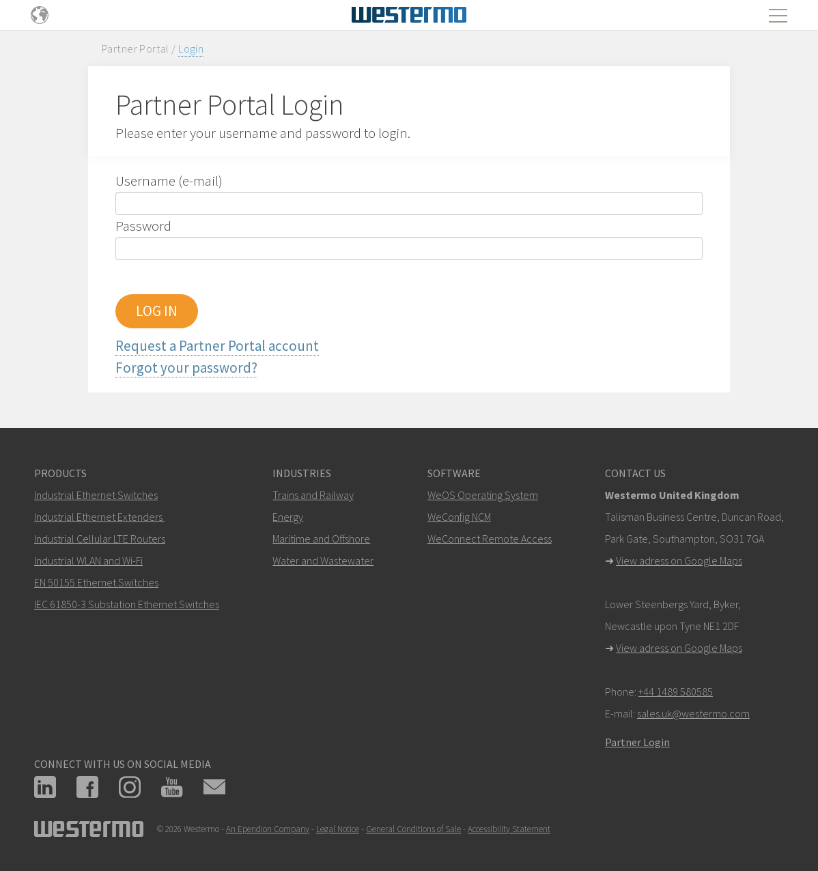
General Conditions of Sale (413, 829)
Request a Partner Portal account (217, 346)
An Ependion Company (267, 829)
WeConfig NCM (459, 517)
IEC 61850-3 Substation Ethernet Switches (126, 604)
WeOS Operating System (482, 495)
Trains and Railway (313, 495)
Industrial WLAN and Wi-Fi (88, 560)
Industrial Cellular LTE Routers (99, 538)
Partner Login (637, 742)
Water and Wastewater (322, 560)
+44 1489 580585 (675, 691)
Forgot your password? (186, 367)
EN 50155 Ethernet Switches (96, 582)
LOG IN (157, 311)
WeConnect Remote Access (489, 538)
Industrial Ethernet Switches (96, 495)
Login (190, 48)
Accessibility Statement (509, 829)
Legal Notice (337, 829)
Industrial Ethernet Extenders (98, 517)
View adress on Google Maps (679, 560)
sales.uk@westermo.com (693, 713)
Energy (287, 517)
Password (143, 225)
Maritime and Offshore (321, 538)
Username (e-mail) (169, 180)
